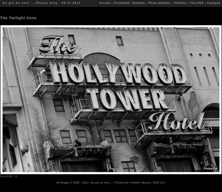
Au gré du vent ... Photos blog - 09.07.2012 (42, 2)
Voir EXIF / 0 (8, 176)
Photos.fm (121, 182)
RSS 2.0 (158, 182)
